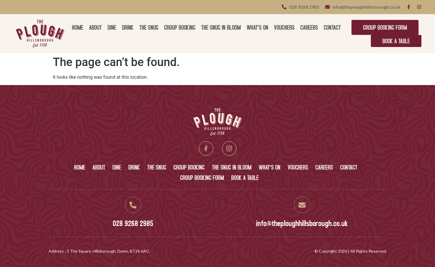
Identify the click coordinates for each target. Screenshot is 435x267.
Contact (332, 27)
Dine (112, 27)
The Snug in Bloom (221, 27)
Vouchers (284, 27)
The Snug (148, 27)
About (95, 27)
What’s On (257, 27)
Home (77, 27)
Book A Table (396, 41)
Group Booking (179, 27)
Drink (128, 27)
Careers (309, 27)
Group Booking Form (385, 27)
